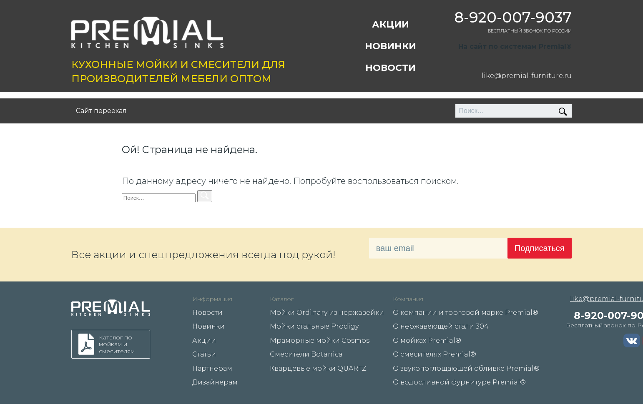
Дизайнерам (215, 382)
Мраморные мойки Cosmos (319, 340)
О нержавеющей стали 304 (441, 326)
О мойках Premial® (427, 340)
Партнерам (212, 368)
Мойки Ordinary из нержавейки (327, 313)
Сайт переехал (101, 111)
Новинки (390, 46)
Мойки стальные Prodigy (314, 326)
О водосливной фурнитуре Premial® (459, 382)
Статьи (204, 354)
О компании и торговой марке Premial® (465, 313)
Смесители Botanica (306, 354)
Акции (390, 24)
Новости (390, 67)
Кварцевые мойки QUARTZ (318, 368)
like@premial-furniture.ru (527, 76)
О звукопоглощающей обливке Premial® (466, 368)
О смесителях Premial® (434, 354)
